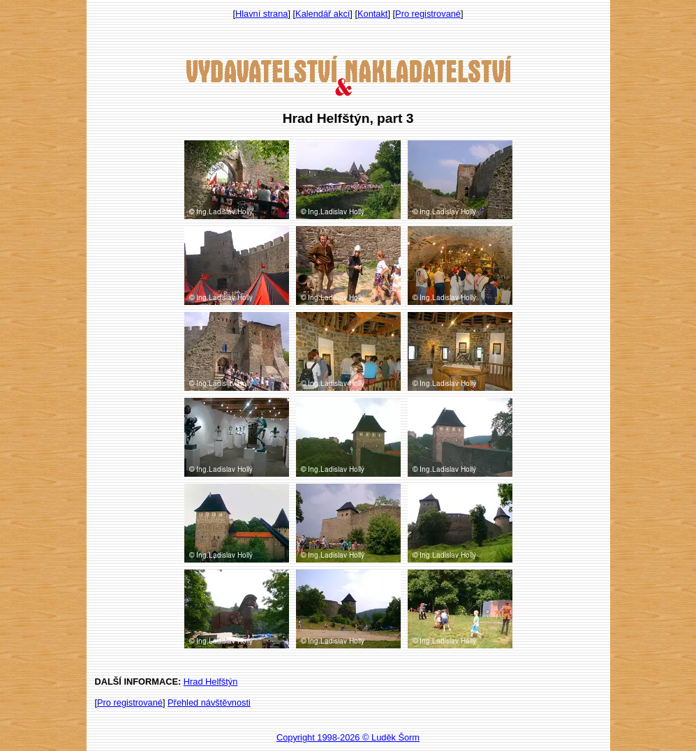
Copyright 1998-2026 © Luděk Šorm (348, 737)
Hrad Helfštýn (211, 681)
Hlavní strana (261, 13)
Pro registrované (428, 13)
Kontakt (372, 13)
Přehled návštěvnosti (209, 702)
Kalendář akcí (322, 13)
